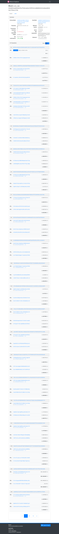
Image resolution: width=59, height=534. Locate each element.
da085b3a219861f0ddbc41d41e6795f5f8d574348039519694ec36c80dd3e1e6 (28, 148)
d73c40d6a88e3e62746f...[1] (20, 313)
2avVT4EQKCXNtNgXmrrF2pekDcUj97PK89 (21, 266)
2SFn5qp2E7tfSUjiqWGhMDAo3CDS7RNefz (21, 334)
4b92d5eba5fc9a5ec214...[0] (20, 381)
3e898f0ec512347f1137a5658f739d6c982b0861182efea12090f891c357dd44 (29, 491)
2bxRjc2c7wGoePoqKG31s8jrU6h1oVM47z (21, 68)
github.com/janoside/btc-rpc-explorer (15, 526)
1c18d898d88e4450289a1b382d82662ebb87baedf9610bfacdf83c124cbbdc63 (28, 240)
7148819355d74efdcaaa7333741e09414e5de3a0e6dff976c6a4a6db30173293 (29, 423)
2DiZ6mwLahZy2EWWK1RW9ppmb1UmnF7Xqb (21, 174)
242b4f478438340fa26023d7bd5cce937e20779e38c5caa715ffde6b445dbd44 (28, 171)
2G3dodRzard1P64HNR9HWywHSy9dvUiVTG (21, 471)
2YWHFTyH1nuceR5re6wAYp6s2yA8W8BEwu (21, 449)
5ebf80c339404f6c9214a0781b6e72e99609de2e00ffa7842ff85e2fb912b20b (29, 468)
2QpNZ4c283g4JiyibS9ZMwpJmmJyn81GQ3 (21, 289)
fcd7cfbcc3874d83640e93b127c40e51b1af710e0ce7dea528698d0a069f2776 (29, 400)
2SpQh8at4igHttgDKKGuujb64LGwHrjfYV (21, 426)
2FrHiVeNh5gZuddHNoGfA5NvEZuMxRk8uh (21, 494)
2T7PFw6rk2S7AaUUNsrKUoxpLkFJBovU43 (21, 197)
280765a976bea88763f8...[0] (20, 244)
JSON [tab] (15, 13)
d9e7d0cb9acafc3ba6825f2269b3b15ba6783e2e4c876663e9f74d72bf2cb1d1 (28, 126)
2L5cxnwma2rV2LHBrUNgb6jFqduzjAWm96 (21, 88)
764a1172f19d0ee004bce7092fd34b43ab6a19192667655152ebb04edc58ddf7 (29, 308)
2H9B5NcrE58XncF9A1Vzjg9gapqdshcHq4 (21, 97)
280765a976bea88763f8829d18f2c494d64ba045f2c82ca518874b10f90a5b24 (28, 217)
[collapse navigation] (50, 1)
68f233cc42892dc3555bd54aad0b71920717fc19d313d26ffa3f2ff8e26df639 (28, 47)
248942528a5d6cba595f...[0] (20, 221)
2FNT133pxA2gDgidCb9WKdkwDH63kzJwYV (21, 380)
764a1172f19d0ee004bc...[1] (20, 336)
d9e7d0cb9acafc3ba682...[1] (20, 153)
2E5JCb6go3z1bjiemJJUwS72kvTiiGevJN (21, 129)
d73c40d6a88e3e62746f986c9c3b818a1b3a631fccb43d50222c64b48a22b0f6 (29, 286)
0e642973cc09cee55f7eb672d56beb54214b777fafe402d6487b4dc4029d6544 (29, 446)
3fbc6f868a (14, 530)
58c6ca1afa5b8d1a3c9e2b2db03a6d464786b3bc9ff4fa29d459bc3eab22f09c (28, 194)
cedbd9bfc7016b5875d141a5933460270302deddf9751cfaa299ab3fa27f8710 (44, 21)
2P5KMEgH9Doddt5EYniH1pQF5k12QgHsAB (21, 357)
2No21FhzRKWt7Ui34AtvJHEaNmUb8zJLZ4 (21, 311)
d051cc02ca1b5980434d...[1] (20, 404)
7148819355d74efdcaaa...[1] (20, 450)
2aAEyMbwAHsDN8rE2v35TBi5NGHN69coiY (21, 101)
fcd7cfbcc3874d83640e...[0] (20, 427)
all (48, 43)
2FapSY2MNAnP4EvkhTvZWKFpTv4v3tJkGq (21, 403)
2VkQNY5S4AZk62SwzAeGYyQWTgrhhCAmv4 (21, 151)
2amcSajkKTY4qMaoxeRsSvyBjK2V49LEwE (21, 220)
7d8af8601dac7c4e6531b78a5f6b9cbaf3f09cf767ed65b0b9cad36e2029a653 (29, 263)
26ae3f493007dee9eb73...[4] (20, 107)
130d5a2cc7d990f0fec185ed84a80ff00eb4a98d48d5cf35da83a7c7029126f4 (28, 65)
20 (46, 43)
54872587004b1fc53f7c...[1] (20, 94)
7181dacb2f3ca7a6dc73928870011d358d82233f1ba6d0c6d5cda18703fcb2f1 (28, 85)
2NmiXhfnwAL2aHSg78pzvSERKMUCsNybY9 (21, 243)
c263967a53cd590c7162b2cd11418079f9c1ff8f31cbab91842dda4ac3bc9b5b (23, 21)
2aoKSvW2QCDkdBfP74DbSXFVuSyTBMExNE (21, 92)
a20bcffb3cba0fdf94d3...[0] (20, 130)
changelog (19, 532)
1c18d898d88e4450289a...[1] (20, 267)
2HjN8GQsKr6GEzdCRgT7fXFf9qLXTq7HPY (21, 106)
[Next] (37, 516)
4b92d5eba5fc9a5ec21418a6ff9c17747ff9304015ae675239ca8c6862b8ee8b (29, 354)
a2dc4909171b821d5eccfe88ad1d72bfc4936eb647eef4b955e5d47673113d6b (29, 331)
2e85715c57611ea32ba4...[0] (20, 98)
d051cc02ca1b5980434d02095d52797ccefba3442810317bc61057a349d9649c (29, 377)
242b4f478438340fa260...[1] (20, 290)
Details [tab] (11, 13)
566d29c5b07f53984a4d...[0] (20, 473)
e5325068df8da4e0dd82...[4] (20, 103)
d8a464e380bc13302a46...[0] (20, 89)
